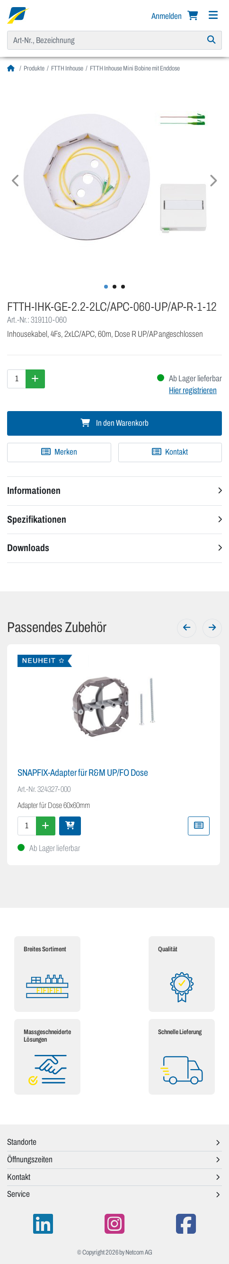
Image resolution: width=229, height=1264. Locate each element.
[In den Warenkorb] (70, 825)
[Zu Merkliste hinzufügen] (59, 452)
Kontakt (170, 452)
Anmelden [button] (167, 16)
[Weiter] (212, 628)
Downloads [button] (28, 548)
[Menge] (16, 378)
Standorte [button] (21, 1142)
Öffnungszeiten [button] (30, 1159)
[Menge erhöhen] (35, 378)
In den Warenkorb (114, 423)
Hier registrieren (193, 390)
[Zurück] (186, 628)
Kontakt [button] (18, 1177)
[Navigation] (213, 15)
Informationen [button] (34, 490)
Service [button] (18, 1194)
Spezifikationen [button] (36, 519)
